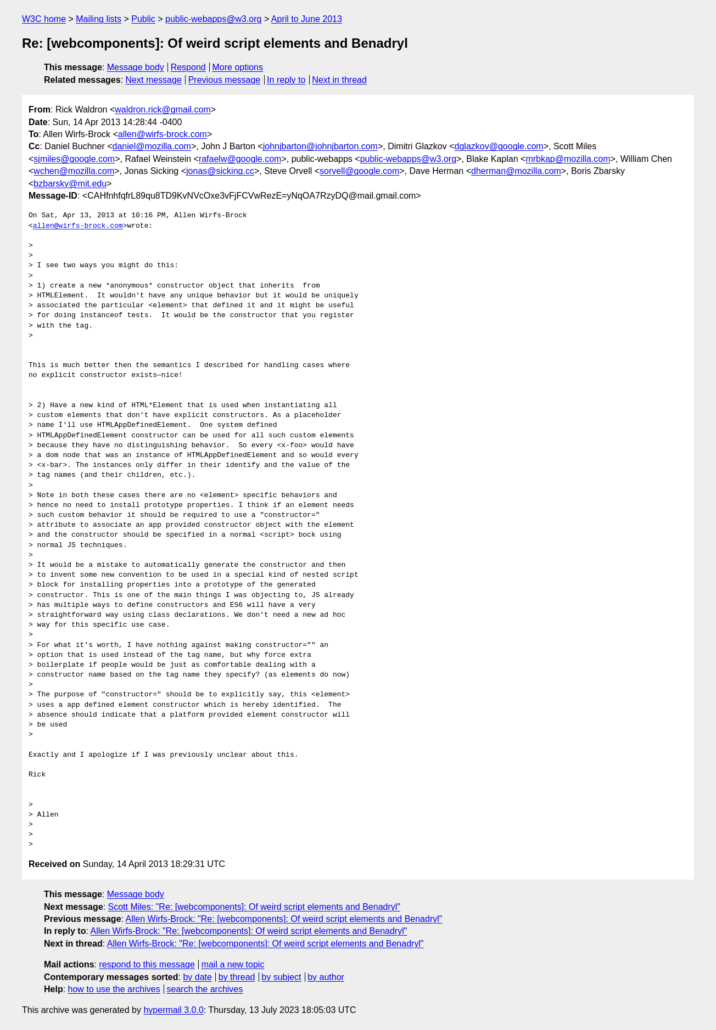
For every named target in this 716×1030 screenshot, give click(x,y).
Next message (154, 80)
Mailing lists (98, 19)
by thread (237, 977)
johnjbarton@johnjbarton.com (320, 146)
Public (143, 19)
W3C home (44, 19)
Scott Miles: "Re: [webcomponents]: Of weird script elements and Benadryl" (254, 906)
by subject (281, 977)
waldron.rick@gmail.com (163, 109)
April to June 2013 (306, 19)
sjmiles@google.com (74, 159)
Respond (188, 67)
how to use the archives (114, 989)
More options (238, 67)
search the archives (205, 989)
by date (197, 977)
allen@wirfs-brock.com (162, 134)
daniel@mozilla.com (152, 146)
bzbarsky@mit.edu (70, 183)
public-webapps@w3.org (213, 19)
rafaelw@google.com (240, 159)
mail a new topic (233, 964)
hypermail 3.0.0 (173, 1010)
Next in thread (339, 80)
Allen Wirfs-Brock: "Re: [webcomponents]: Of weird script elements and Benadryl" (284, 919)
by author (325, 977)
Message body (135, 67)
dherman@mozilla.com (516, 171)
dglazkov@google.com (499, 146)
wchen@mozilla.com (73, 171)
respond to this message (146, 964)
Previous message (224, 80)
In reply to (286, 80)
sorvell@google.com (359, 171)
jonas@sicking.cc (220, 171)
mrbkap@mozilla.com (567, 159)
